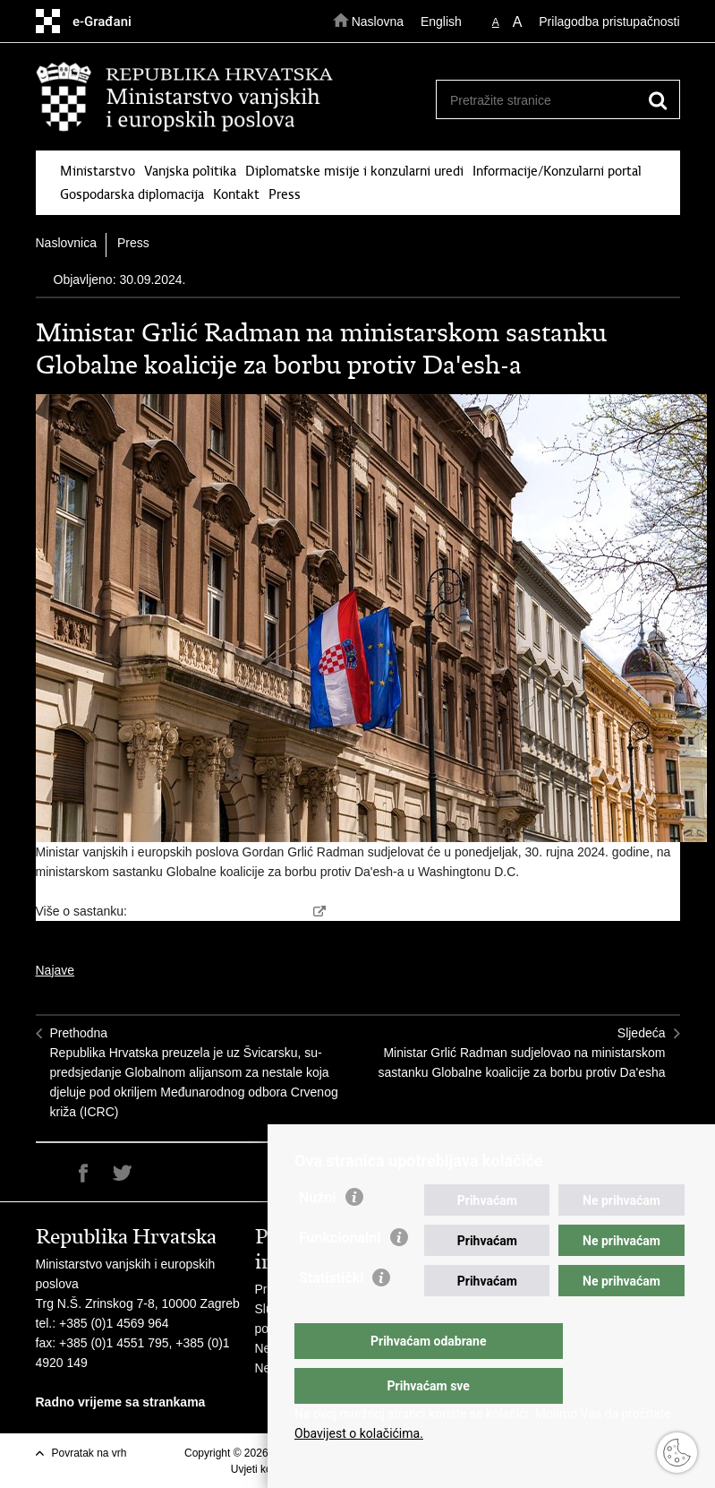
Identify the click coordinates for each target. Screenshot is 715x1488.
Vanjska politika (190, 171)
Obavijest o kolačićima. (358, 1433)
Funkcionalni (340, 1273)
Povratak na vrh (89, 1453)
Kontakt (236, 194)
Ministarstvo (97, 171)
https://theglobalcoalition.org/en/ (219, 911)
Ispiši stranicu (45, 1173)
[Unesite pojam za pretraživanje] (552, 100)
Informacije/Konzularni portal (557, 171)
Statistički (331, 1313)
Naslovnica (66, 243)
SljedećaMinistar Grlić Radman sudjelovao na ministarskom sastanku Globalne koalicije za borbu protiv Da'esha (522, 1052)
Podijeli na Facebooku (83, 1173)
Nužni (317, 1233)
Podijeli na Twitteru (122, 1173)
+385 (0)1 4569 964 (114, 1323)
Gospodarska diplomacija (132, 194)
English (441, 21)
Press (284, 194)
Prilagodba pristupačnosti (609, 21)
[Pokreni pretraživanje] (658, 100)
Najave (55, 970)
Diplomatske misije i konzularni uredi (354, 171)
